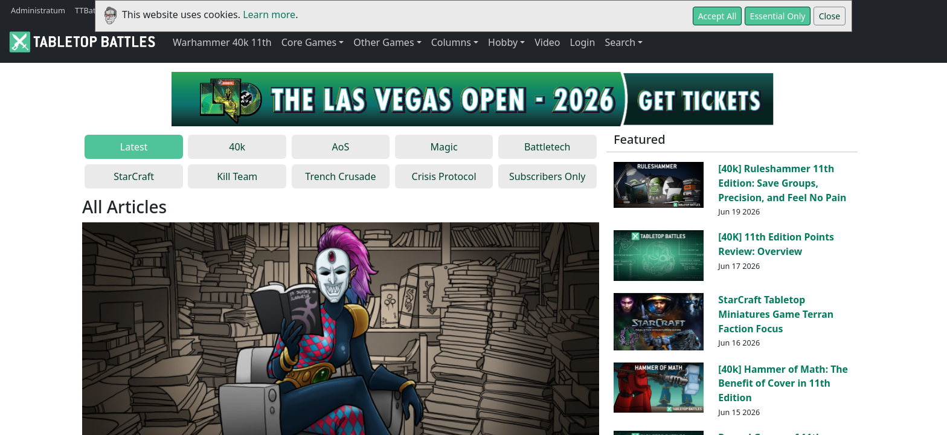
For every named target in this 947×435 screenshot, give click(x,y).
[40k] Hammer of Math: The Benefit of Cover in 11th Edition (783, 383)
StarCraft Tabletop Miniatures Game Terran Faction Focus (775, 314)
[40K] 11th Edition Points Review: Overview (776, 244)
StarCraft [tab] (134, 176)
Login (582, 42)
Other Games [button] (383, 42)
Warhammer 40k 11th (222, 42)
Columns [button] (451, 42)
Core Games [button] (309, 42)
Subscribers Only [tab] (547, 176)
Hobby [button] (503, 42)
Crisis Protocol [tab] (444, 176)
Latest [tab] (134, 146)
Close (830, 16)
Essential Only (778, 16)
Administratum (38, 10)
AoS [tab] (341, 146)
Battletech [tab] (547, 146)
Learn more (269, 14)
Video (547, 42)
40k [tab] (237, 146)
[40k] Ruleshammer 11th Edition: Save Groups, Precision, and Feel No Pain (782, 183)
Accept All (717, 16)
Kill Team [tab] (237, 176)
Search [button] (620, 42)
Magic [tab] (443, 146)
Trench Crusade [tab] (340, 176)
